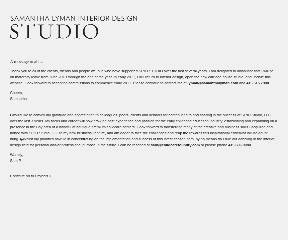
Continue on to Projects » (31, 176)
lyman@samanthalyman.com (213, 83)
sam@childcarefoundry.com (175, 145)
